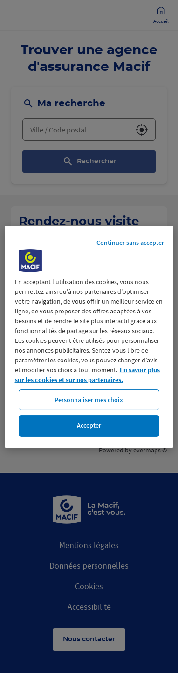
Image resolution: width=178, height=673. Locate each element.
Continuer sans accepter (130, 242)
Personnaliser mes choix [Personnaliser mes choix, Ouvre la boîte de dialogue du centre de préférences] (89, 399)
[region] (89, 336)
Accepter (89, 425)
